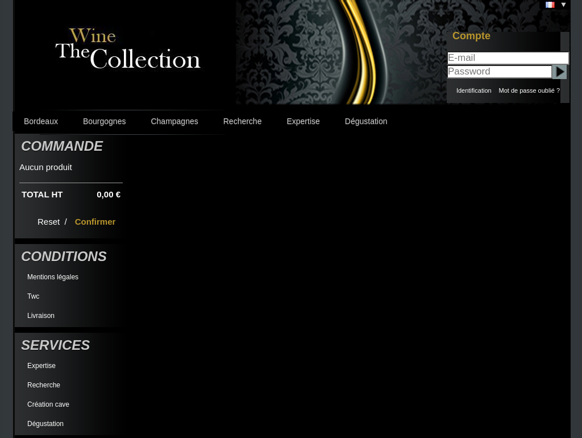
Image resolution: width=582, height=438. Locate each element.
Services (55, 345)
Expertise (302, 121)
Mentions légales (52, 277)
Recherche (242, 121)
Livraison (41, 316)
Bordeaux (41, 121)
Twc (33, 296)
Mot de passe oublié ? (529, 90)
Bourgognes (104, 121)
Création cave (48, 404)
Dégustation (366, 121)
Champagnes (174, 121)
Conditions (64, 256)
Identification (474, 90)
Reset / (53, 221)
